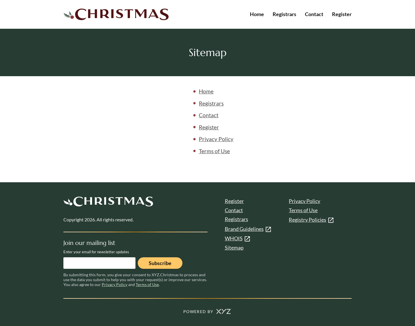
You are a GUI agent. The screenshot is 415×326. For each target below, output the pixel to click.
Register (342, 14)
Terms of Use (214, 151)
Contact (314, 14)
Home (257, 14)
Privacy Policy (216, 139)
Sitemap (234, 247)
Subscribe (160, 263)
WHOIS (234, 238)
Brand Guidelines (244, 229)
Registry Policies (307, 219)
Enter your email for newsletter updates (96, 252)
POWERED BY (207, 311)
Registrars (284, 14)
